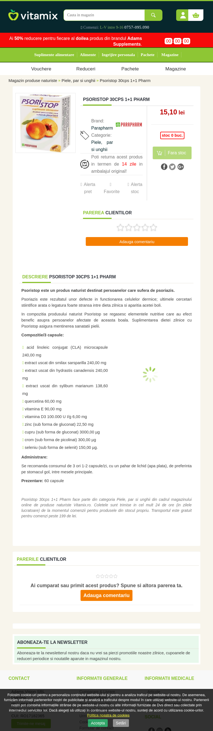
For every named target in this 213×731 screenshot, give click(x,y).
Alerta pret (89, 188)
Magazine (169, 55)
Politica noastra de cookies (108, 715)
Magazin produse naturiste (33, 80)
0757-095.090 (137, 27)
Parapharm (102, 128)
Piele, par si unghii (78, 80)
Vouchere (41, 69)
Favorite (111, 191)
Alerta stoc (136, 188)
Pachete (147, 55)
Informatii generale (102, 678)
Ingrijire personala (118, 55)
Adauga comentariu (136, 242)
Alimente (88, 55)
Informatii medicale (169, 678)
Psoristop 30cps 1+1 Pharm (125, 80)
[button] (183, 13)
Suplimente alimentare (54, 55)
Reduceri (85, 69)
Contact (19, 678)
